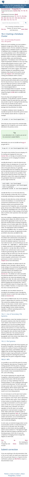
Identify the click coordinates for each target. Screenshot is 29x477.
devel (16, 14)
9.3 (8, 18)
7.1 (16, 20)
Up (5, 29)
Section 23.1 (4, 269)
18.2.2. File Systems (6, 41)
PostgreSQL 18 (16, 9)
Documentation (5, 9)
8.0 (5, 20)
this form (17, 452)
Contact (18, 469)
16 (24, 11)
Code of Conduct (15, 467)
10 (22, 16)
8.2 (24, 18)
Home (23, 29)
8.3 (21, 18)
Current (15, 11)
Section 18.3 (4, 154)
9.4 (5, 18)
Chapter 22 (10, 73)
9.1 (13, 18)
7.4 (8, 20)
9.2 (10, 18)
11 (20, 16)
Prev (2, 29)
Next (26, 29)
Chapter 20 (4, 256)
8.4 (19, 18)
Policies (6, 467)
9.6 (25, 16)
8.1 (2, 20)
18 (18, 11)
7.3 (10, 20)
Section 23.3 (10, 291)
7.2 (13, 20)
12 (17, 16)
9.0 (16, 18)
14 (2, 12)
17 (21, 11)
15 (26, 11)
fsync (17, 407)
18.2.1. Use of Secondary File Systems (10, 40)
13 (15, 16)
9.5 (2, 18)
